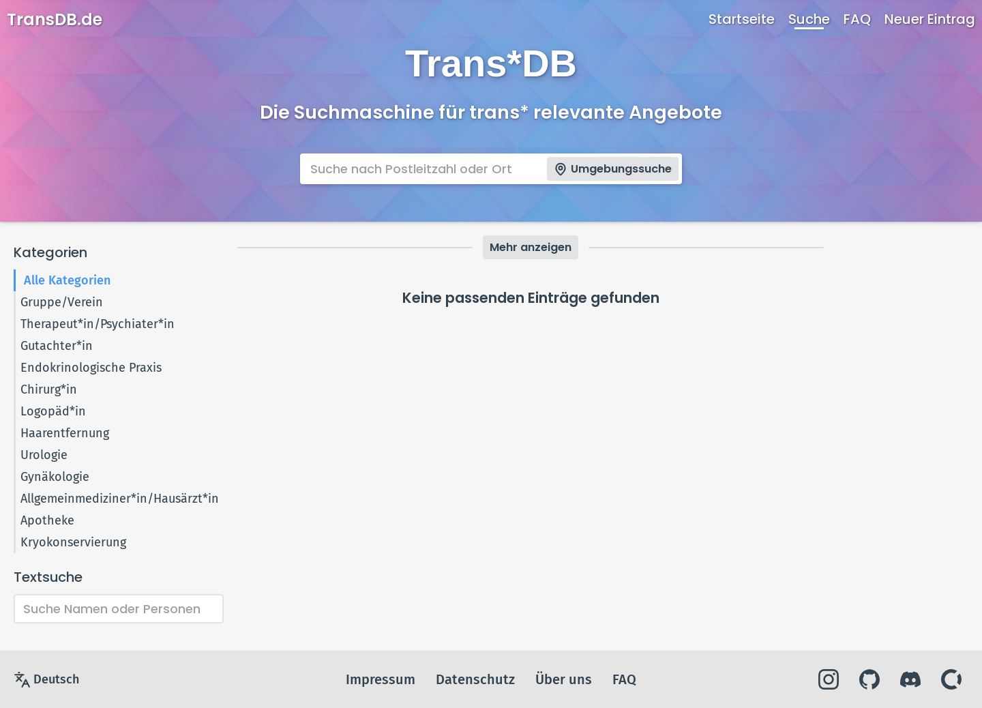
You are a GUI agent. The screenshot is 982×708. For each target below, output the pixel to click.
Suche (809, 19)
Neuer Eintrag (929, 19)
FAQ (857, 19)
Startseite (742, 19)
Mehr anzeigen (530, 247)
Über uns (563, 679)
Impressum (380, 679)
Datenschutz (475, 679)
